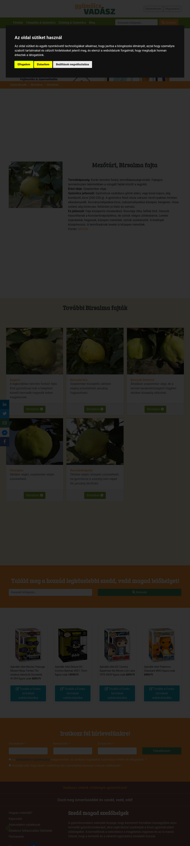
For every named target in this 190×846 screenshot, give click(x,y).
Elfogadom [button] (24, 64)
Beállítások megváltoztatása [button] (72, 64)
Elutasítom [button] (43, 64)
